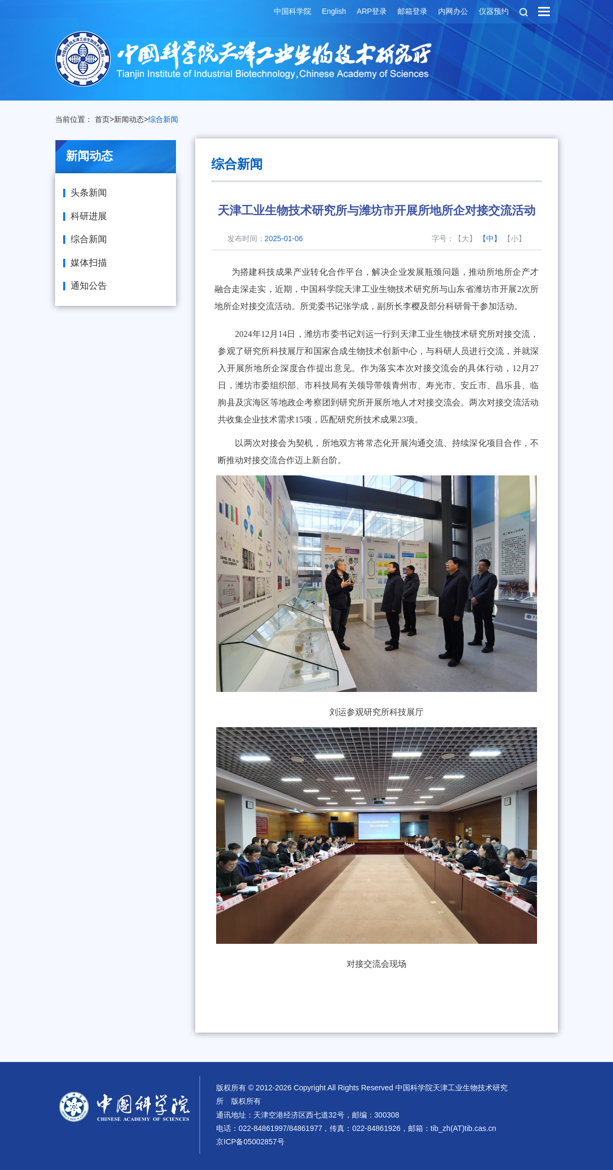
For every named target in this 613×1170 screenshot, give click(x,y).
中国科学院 (291, 11)
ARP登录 (371, 11)
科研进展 (89, 216)
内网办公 (453, 11)
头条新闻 (89, 193)
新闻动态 (129, 119)
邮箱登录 (412, 11)
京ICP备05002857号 (250, 1141)
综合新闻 (163, 119)
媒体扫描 (89, 263)
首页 (102, 119)
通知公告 (89, 286)
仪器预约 (493, 11)
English (332, 11)
